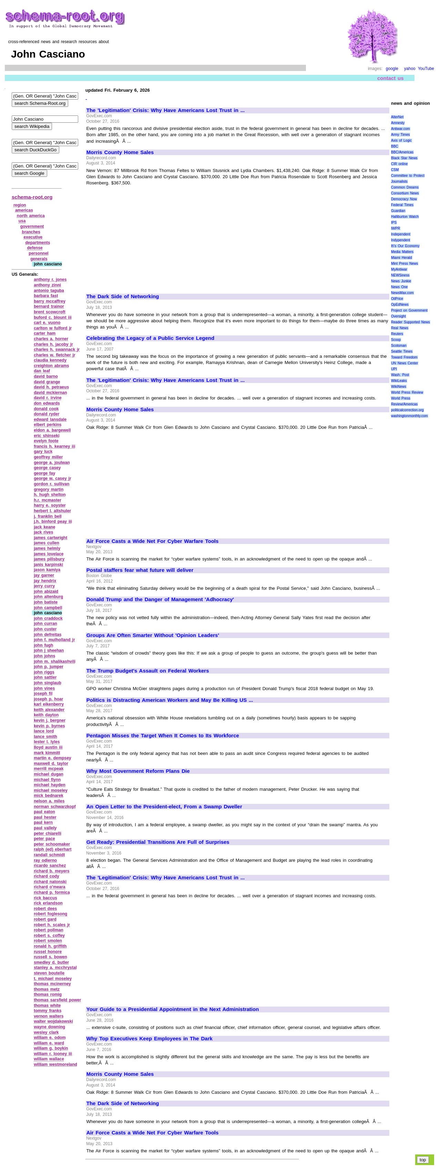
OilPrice (397, 299)
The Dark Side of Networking (122, 296)
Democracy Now (404, 199)
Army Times (400, 135)
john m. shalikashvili (54, 661)
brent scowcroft (49, 312)
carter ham (44, 333)
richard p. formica (52, 892)
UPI (394, 369)
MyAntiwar (399, 269)
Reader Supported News (410, 322)
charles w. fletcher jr (54, 355)
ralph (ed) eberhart (52, 849)
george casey (47, 467)
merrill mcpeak (48, 768)
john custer (45, 629)
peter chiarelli (47, 833)
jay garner (44, 575)
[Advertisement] (144, 236)
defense (34, 247)
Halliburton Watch (405, 217)
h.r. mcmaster (47, 500)
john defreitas (47, 634)
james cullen (46, 542)
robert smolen (48, 940)
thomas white (47, 1005)
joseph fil (43, 693)
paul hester (45, 817)
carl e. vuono (47, 322)
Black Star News (404, 158)
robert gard (45, 919)
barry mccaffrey (49, 301)
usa (22, 221)
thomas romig (48, 994)
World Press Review (407, 392)
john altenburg (48, 596)
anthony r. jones (50, 279)
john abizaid (46, 591)
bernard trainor (49, 306)
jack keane (44, 527)
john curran (45, 623)
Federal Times (402, 205)
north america (31, 215)
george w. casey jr (52, 478)
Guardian (398, 211)
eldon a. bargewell (52, 430)
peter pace (44, 838)
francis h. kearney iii (54, 446)
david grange (47, 382)
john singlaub (47, 682)
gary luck (43, 451)
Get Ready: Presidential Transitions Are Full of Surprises (157, 842)
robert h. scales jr (52, 924)
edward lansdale (50, 419)
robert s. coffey (49, 935)
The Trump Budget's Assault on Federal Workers (147, 671)
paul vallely (45, 828)
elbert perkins (47, 424)
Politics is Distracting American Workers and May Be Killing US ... (169, 700)
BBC (394, 146)
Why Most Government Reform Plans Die (138, 771)
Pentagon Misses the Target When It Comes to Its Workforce (162, 735)
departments (37, 242)
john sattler (45, 677)
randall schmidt (49, 854)
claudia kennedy (50, 360)
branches (31, 232)
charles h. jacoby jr (53, 344)
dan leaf (42, 370)
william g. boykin (51, 1048)
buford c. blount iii (52, 317)
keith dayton (46, 715)
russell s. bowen (50, 956)
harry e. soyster (50, 505)
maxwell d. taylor (51, 763)
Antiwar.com (400, 129)
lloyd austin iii (48, 747)
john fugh (43, 645)
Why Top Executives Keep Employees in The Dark (149, 1038)
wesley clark (46, 1032)
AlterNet (397, 117)
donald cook (46, 408)
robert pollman (48, 930)
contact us (390, 78)
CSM (395, 170)
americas (24, 210)
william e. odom (50, 1037)
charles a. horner (51, 338)
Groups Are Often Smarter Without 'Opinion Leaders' (152, 635)
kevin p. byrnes (49, 726)
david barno (46, 376)
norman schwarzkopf (55, 806)
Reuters (397, 334)
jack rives (43, 532)
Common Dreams (405, 187)
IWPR (395, 228)
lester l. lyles (47, 741)
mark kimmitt (47, 752)
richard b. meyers (51, 871)
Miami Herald (401, 258)
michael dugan (48, 774)
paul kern (43, 822)
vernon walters (48, 1016)
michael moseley (51, 790)
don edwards (47, 403)
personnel (38, 253)
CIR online (399, 164)
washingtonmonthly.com (409, 416)
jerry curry (44, 586)
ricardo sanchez (50, 865)
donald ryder (46, 414)
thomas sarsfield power (57, 1000)
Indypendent (400, 240)
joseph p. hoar (48, 699)
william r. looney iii (53, 1053)
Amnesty (397, 123)
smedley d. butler (51, 962)
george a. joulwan (52, 462)
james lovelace (48, 554)
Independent (400, 234)
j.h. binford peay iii (53, 521)
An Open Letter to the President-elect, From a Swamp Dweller (164, 806)
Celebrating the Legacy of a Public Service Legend (150, 338)
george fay (44, 473)
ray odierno (45, 860)
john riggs (44, 672)
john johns (44, 656)
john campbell (48, 607)
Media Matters (402, 252)
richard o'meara (49, 887)
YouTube (426, 68)
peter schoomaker (52, 844)
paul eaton (44, 811)
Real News (399, 328)
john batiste (46, 602)
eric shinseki (46, 435)
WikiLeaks (399, 381)
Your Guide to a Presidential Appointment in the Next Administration (172, 1009)
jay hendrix (45, 580)
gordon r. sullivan (51, 484)
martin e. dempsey (52, 758)
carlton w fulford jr (53, 328)
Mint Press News (404, 263)
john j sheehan (49, 650)
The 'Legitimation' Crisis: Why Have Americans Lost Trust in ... (165, 110)
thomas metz (47, 989)
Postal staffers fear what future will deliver (140, 570)
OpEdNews (400, 304)
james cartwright (50, 537)
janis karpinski (48, 564)
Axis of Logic (401, 140)
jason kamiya (47, 569)
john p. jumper (48, 666)
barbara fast (46, 295)
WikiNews (398, 386)
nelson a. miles (49, 801)
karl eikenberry (49, 704)
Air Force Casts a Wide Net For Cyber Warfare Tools (152, 541)
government (32, 226)
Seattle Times (401, 351)
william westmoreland (55, 1064)
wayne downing (49, 1026)
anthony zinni (47, 285)
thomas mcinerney (52, 983)
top (423, 1159)
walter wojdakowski (53, 1021)
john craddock (48, 618)
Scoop (396, 340)
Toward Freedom (404, 357)
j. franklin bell (48, 516)
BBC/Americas (402, 152)
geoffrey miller (48, 457)
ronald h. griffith (50, 946)
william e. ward (49, 1043)
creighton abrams (51, 365)
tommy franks (47, 1010)
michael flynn (47, 779)
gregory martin (48, 489)
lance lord (44, 731)
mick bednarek (48, 795)
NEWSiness (400, 275)
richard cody (46, 876)
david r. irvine (48, 397)
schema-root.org (32, 197)
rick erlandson (48, 903)
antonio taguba (49, 290)
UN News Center (404, 363)
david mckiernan (50, 392)
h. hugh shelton (50, 494)
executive (33, 237)
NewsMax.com (402, 293)
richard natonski (50, 881)
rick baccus (45, 898)
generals (38, 258)
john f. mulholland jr (54, 639)
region (19, 205)
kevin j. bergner (49, 720)
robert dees (45, 908)
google (392, 68)
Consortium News (405, 193)
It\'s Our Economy (405, 246)
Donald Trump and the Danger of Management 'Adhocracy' (160, 599)
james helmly (47, 548)
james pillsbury (49, 559)
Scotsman (398, 345)
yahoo (410, 68)
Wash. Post (400, 375)
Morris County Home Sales (120, 152)
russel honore (48, 951)
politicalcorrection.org (407, 410)
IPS (394, 222)
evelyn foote (46, 440)
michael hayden (49, 784)
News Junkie (401, 281)
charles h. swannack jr (57, 349)
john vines (44, 688)
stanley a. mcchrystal (55, 967)
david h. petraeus (51, 387)
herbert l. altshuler (52, 510)
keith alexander (49, 709)
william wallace (49, 1059)
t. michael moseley (53, 978)
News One (399, 287)
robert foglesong (50, 913)
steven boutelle (49, 973)
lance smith (45, 736)
